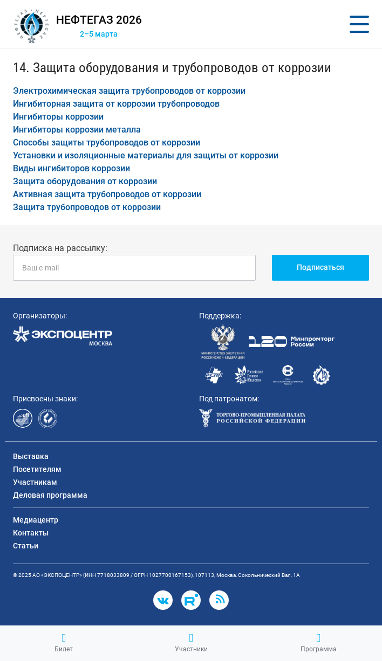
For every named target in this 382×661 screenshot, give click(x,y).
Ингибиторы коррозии (58, 117)
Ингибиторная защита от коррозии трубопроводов (116, 104)
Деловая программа (50, 495)
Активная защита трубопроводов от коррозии (107, 194)
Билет (63, 642)
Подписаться (320, 267)
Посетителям (37, 469)
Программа (319, 642)
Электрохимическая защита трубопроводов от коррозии (129, 91)
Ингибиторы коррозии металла (77, 129)
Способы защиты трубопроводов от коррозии (106, 142)
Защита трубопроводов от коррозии (87, 207)
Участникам (35, 482)
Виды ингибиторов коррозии (71, 168)
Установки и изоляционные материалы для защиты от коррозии (145, 155)
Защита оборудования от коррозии (85, 181)
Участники (191, 642)
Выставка (31, 456)
